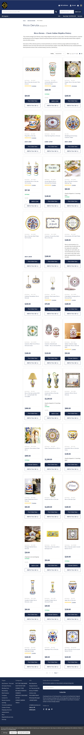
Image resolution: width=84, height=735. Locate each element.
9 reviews (34, 138)
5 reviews (34, 86)
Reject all (13, 732)
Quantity (46, 97)
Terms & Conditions (7, 705)
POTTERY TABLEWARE (21, 683)
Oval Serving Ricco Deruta (52, 135)
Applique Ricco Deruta (51, 649)
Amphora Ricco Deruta (51, 499)
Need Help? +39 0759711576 (69, 16)
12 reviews (74, 86)
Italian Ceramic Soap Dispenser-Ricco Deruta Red (72, 345)
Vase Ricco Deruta (70, 600)
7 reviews (34, 503)
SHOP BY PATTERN (20, 686)
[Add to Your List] (33, 105)
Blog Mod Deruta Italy (7, 717)
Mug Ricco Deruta (30, 135)
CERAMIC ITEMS (20, 688)
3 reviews (54, 300)
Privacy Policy (12, 729)
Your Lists (80, 16)
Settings (5, 732)
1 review (54, 86)
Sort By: (52, 53)
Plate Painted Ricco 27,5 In (52, 448)
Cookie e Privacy (6, 707)
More (3, 714)
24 (72, 53)
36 (74, 53)
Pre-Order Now (32, 101)
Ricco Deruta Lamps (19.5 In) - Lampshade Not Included (32, 394)
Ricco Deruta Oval (70, 499)
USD (59, 16)
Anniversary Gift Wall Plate (72, 236)
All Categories (6, 16)
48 (76, 53)
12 (70, 53)
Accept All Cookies (24, 732)
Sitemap (4, 719)
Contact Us (5, 698)
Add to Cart (78, 12)
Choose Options (72, 358)
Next (56, 673)
